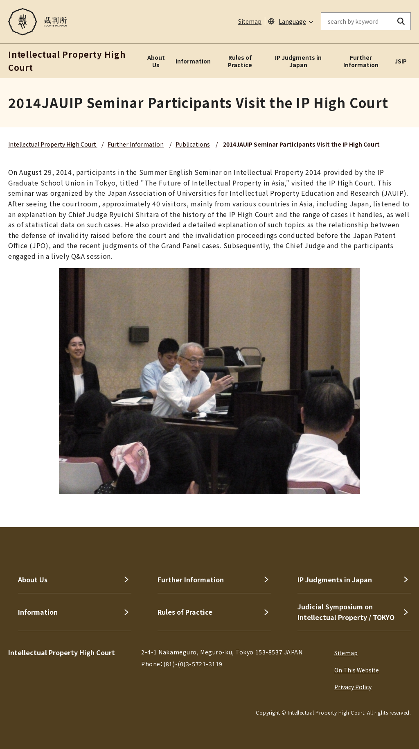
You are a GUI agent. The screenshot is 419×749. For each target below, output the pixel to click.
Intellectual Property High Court (52, 144)
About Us (156, 61)
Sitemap (249, 21)
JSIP (400, 61)
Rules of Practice (240, 61)
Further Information (360, 61)
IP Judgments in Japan (298, 61)
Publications (193, 144)
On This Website (356, 670)
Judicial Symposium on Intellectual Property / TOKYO (345, 612)
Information (193, 61)
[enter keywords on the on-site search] (356, 21)
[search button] (401, 21)
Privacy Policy (353, 687)
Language (292, 21)
